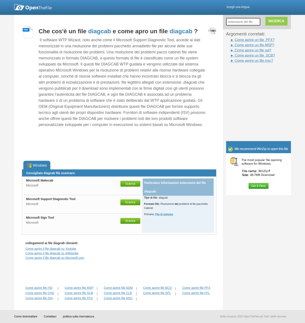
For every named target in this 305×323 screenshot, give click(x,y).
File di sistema (164, 214)
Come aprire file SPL (157, 293)
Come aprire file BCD (157, 288)
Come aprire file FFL (196, 293)
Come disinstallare (25, 316)
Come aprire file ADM (118, 288)
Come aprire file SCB (79, 293)
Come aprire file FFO (79, 298)
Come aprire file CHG (40, 293)
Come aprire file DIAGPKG (41, 298)
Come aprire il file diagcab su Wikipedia (52, 253)
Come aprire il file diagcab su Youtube (51, 248)
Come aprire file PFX (196, 288)
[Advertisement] (252, 73)
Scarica (130, 183)
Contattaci (50, 316)
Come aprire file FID (39, 288)
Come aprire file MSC (118, 298)
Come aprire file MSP (79, 288)
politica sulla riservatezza (78, 316)
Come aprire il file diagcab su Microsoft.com (55, 257)
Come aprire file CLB (118, 293)
